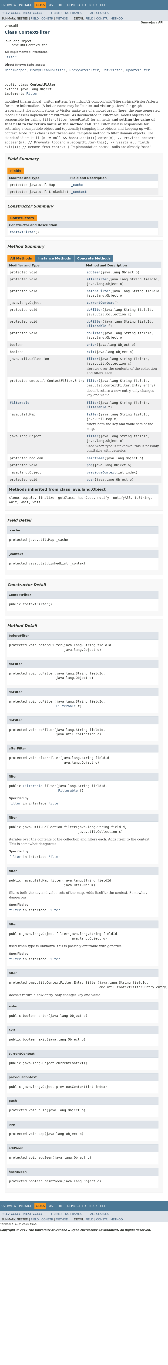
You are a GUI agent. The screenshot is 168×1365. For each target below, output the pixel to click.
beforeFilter (98, 291)
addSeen (93, 272)
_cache (77, 185)
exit (90, 352)
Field (35, 18)
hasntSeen (95, 458)
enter (91, 345)
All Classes (99, 13)
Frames (57, 13)
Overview (8, 5)
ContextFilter (22, 232)
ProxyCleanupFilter (48, 70)
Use (51, 5)
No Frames (73, 13)
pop (89, 465)
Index (93, 5)
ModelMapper (15, 70)
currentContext (100, 303)
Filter (11, 57)
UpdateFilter (138, 70)
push (90, 479)
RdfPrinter (112, 70)
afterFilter (97, 279)
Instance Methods (54, 258)
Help (103, 5)
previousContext (101, 472)
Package (25, 5)
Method (62, 18)
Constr (47, 18)
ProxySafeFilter (84, 70)
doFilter (94, 309)
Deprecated (76, 5)
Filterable (96, 326)
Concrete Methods (94, 258)
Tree (60, 5)
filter (92, 359)
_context (79, 192)
